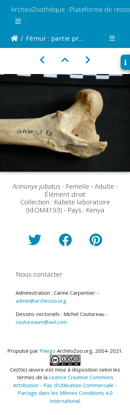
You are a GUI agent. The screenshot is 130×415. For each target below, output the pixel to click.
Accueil (14, 38)
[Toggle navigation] (18, 21)
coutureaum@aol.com (41, 321)
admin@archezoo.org (41, 300)
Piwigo (47, 350)
